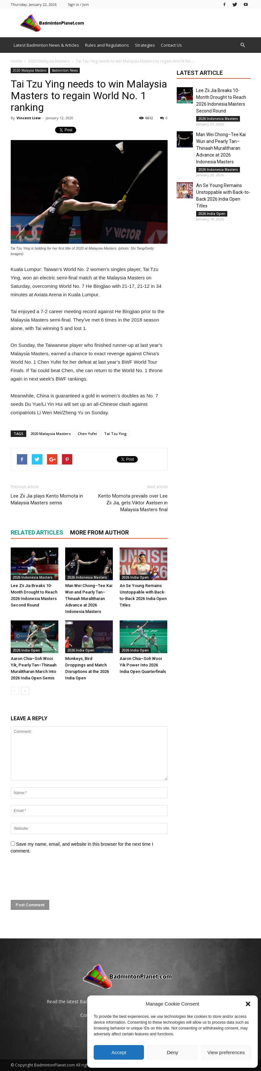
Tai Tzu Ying (115, 433)
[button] (248, 1004)
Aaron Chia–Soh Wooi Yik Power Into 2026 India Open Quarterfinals (143, 665)
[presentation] (60, 877)
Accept (119, 1052)
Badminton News (65, 70)
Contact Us (171, 45)
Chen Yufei (87, 433)
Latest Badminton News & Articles (46, 45)
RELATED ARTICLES (37, 532)
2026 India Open (135, 577)
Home (16, 61)
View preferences (226, 1052)
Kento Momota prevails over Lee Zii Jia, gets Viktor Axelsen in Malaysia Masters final (133, 502)
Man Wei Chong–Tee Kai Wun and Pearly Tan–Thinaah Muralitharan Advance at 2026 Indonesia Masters (88, 598)
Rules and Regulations (107, 45)
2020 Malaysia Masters (29, 70)
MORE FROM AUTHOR (99, 532)
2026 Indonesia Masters (33, 577)
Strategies (145, 45)
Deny (172, 1052)
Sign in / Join (78, 4)
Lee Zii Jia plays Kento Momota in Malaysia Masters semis (47, 499)
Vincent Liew (29, 117)
